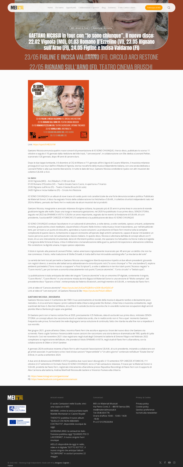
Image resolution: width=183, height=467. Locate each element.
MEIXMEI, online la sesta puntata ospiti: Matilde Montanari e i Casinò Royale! (69, 412)
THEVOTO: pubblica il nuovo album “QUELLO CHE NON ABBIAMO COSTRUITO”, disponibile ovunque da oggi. (68, 422)
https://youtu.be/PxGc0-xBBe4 (97, 290)
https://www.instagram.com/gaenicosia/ (50, 376)
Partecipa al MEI (154, 7)
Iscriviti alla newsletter (146, 412)
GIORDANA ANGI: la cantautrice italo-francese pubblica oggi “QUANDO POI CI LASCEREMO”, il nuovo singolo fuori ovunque (69, 436)
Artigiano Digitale (62, 463)
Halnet (10, 465)
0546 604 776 (103, 412)
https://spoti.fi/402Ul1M (44, 144)
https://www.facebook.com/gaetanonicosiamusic (54, 379)
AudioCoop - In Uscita (102, 28)
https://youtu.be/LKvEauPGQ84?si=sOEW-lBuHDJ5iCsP (87, 287)
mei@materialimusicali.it (104, 409)
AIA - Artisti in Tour (79, 28)
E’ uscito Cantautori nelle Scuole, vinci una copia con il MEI (68, 405)
